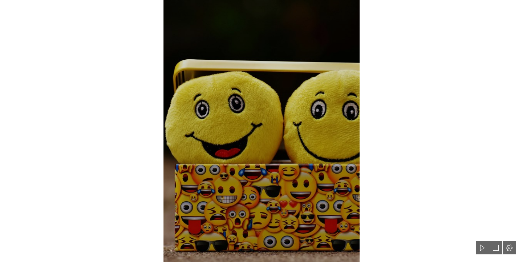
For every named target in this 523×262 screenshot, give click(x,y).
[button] (482, 247)
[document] (261, 131)
